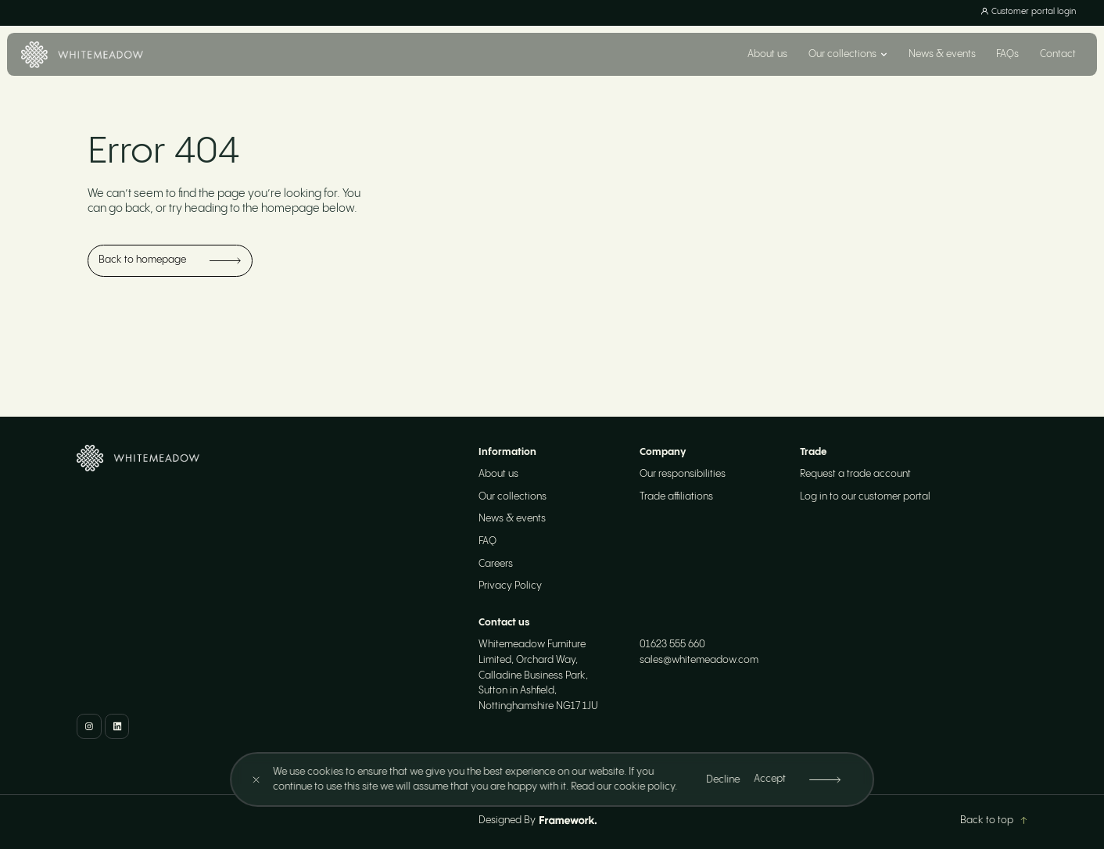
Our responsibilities (683, 474)
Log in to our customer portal (865, 497)
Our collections (513, 497)
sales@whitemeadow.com (699, 660)
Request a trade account (855, 474)
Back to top (993, 820)
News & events (942, 54)
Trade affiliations (676, 497)
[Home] (82, 54)
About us (767, 54)
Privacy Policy (510, 586)
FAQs (1007, 54)
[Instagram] (89, 726)
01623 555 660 (672, 644)
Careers (496, 564)
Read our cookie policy (624, 787)
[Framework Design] (568, 820)
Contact (1058, 54)
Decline (723, 780)
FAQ (487, 541)
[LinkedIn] (117, 726)
